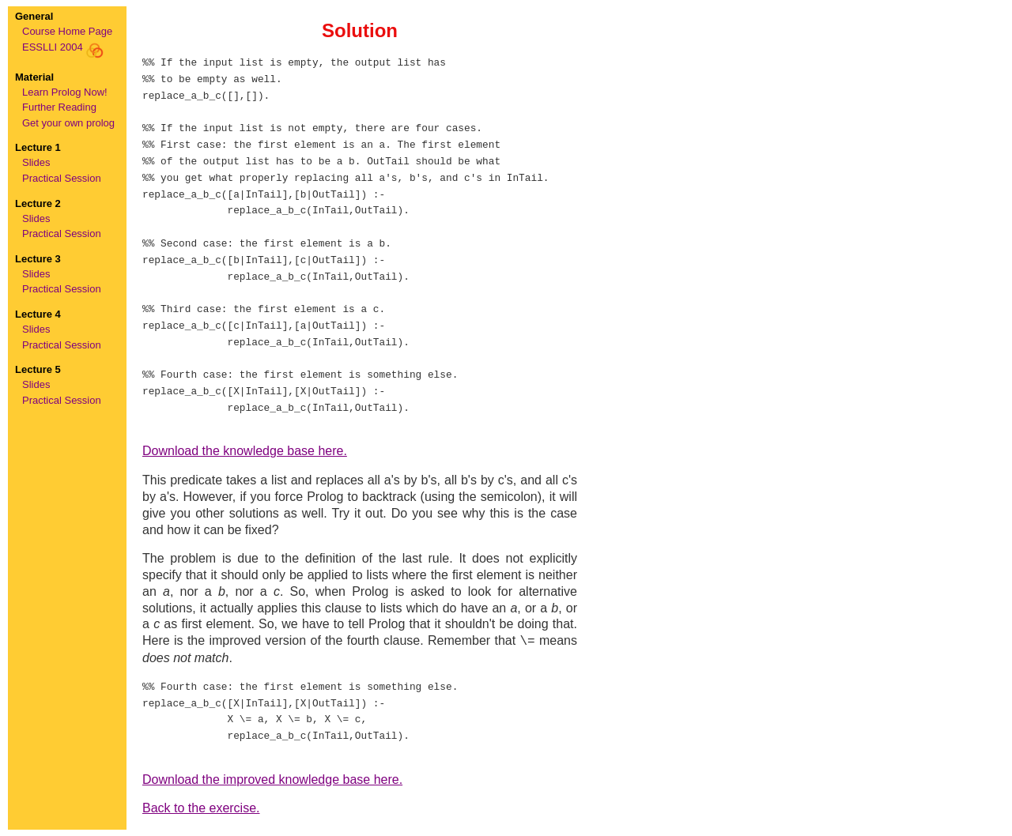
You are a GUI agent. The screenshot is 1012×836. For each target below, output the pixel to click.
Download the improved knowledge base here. (272, 779)
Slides (36, 162)
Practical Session (61, 178)
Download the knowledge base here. (244, 451)
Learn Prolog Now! (65, 92)
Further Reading (59, 107)
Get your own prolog (68, 123)
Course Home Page (67, 31)
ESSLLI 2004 (63, 47)
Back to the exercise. (201, 808)
